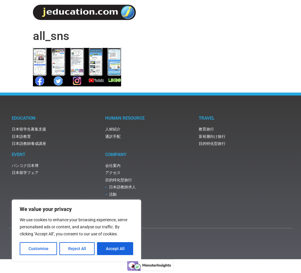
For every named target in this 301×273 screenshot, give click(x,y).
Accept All (115, 248)
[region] (76, 230)
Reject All (77, 248)
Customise (39, 248)
